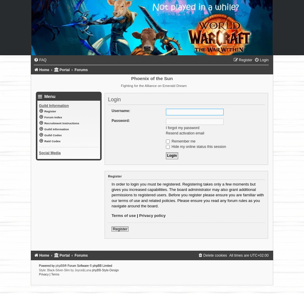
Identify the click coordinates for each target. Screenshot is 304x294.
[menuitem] (40, 60)
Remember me (180, 141)
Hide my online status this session (196, 147)
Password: (120, 121)
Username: (120, 111)
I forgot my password (182, 128)
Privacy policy (152, 215)
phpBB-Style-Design (105, 270)
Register (120, 229)
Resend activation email (185, 133)
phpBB (60, 265)
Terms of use (123, 215)
